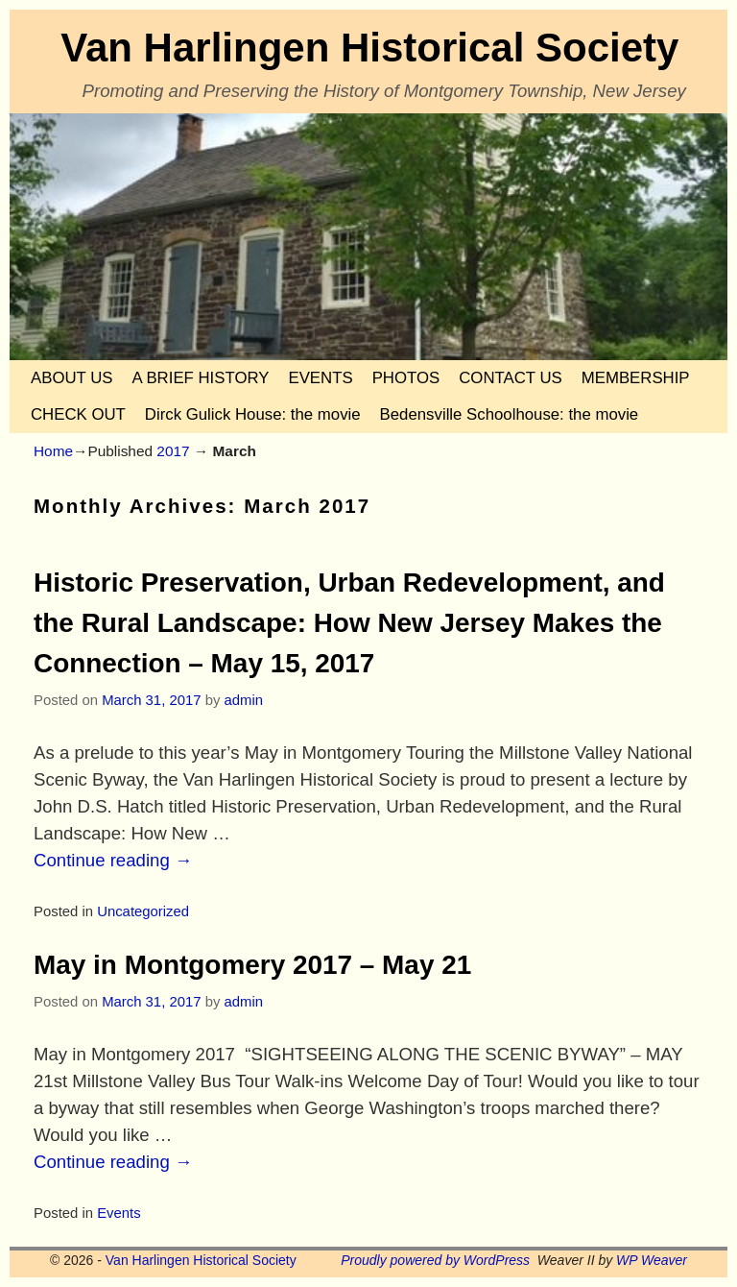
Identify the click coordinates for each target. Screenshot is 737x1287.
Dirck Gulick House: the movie (253, 414)
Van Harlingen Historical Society (369, 47)
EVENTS (320, 378)
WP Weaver (651, 1260)
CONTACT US (510, 378)
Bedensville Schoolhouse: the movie (509, 414)
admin (243, 700)
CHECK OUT (78, 414)
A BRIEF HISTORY (200, 378)
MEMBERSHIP (636, 378)
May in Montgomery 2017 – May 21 (252, 965)
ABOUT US (71, 378)
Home (53, 451)
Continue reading (113, 860)
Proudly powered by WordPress (435, 1260)
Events (118, 1213)
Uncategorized (143, 911)
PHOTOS (406, 378)
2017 (172, 451)
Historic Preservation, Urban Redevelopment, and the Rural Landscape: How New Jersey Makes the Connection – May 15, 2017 (349, 623)
